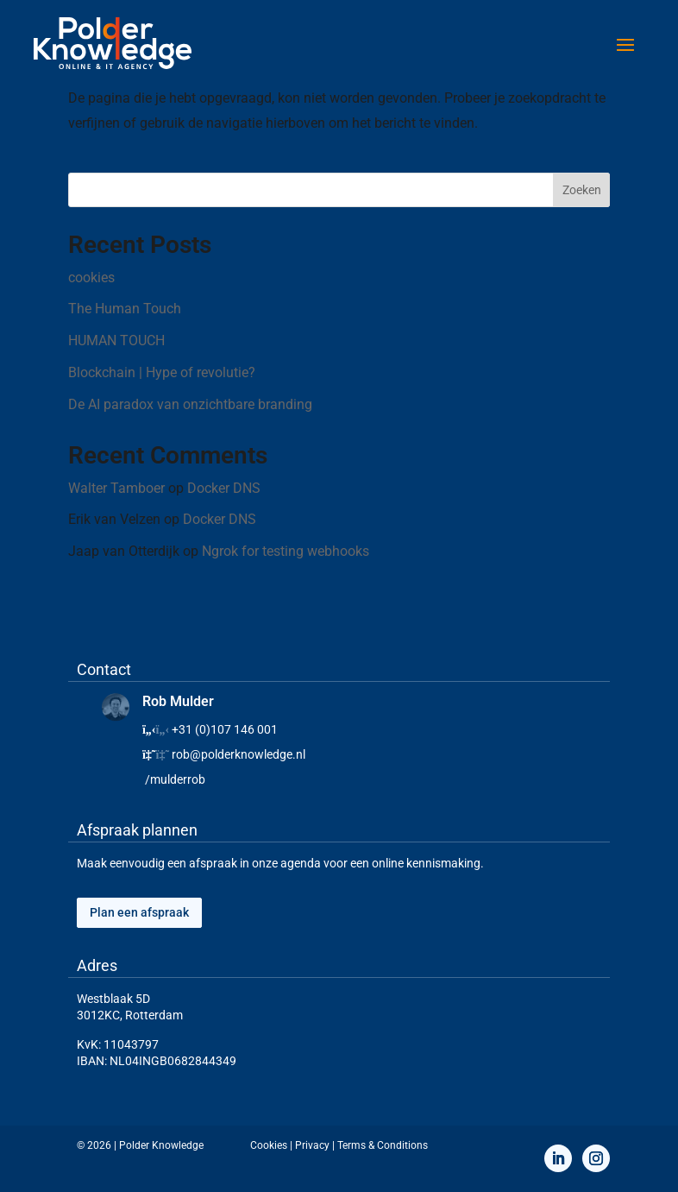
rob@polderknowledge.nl (238, 754)
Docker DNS (224, 488)
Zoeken (581, 190)
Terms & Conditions (382, 1145)
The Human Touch (124, 308)
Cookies (268, 1145)
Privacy (312, 1145)
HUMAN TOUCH (116, 340)
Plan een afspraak (139, 912)
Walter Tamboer (116, 488)
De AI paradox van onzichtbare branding (190, 404)
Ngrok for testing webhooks (285, 551)
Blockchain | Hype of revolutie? (161, 372)
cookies (91, 277)
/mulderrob (175, 779)
